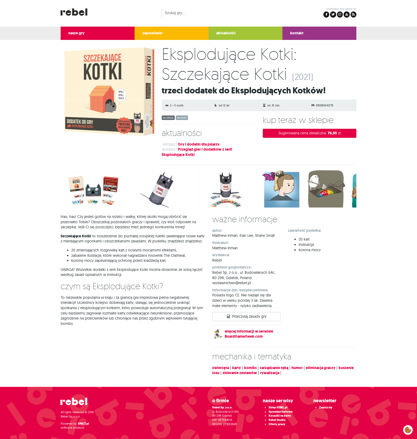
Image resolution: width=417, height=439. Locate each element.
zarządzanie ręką (274, 367)
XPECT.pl (83, 424)
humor (297, 367)
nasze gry (76, 33)
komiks (250, 367)
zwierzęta (220, 367)
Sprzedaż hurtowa (281, 412)
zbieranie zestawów (240, 372)
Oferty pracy (277, 424)
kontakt (296, 33)
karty (236, 367)
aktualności (226, 33)
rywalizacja (269, 372)
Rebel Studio (277, 420)
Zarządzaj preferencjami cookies (408, 429)
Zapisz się (325, 407)
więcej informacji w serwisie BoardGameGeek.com (249, 334)
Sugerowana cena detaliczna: (309, 133)
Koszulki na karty (280, 416)
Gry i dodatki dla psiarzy (199, 144)
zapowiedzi (152, 33)
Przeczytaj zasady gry (249, 316)
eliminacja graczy (320, 367)
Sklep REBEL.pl (278, 407)
